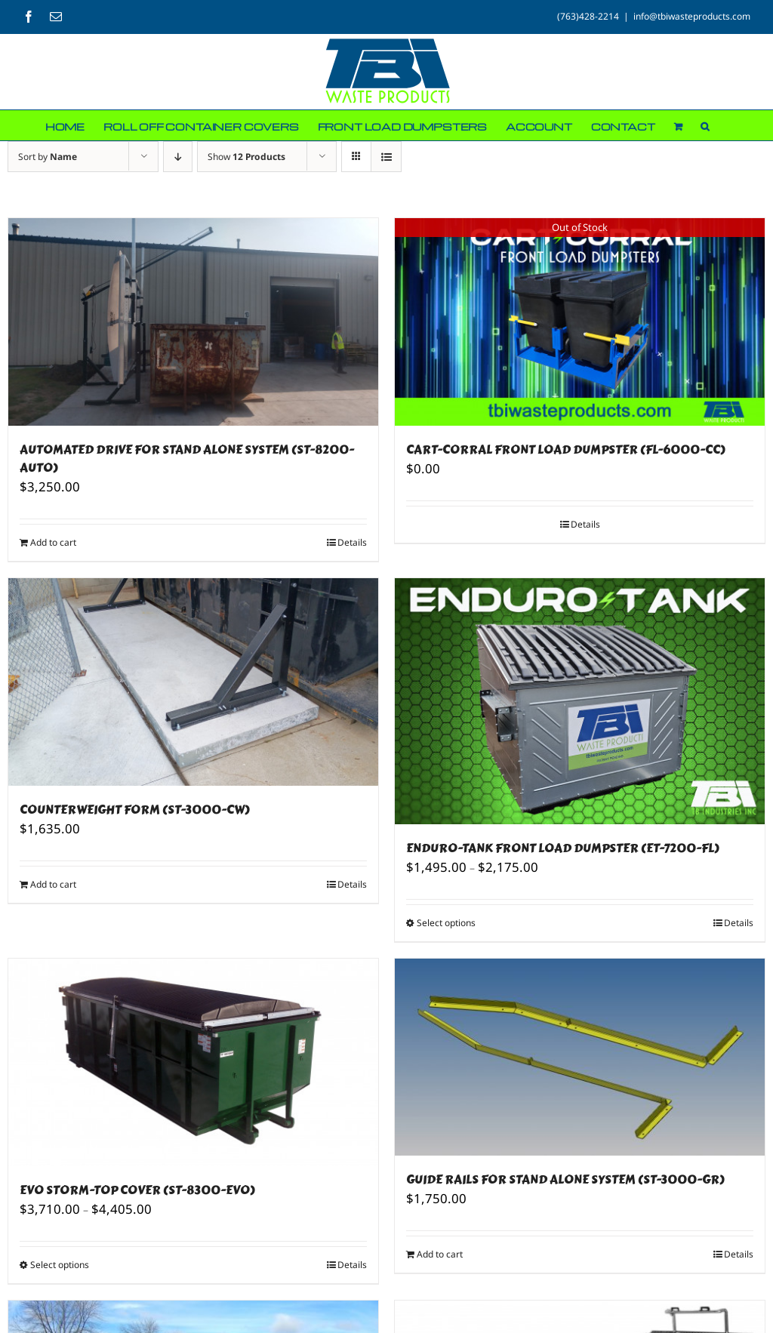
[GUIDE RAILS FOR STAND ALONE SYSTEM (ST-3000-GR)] (580, 1057)
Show (246, 156)
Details (352, 542)
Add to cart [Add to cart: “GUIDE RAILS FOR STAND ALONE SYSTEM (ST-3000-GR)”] (440, 1254)
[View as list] (386, 156)
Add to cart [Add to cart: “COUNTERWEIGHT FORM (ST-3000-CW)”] (53, 884)
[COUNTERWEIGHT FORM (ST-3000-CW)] (193, 682)
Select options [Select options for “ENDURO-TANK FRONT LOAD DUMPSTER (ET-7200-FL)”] (446, 922)
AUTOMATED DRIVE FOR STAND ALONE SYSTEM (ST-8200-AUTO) (187, 458)
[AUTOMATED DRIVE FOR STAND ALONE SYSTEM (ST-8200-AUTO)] (193, 322)
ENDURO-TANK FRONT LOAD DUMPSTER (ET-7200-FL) (562, 848)
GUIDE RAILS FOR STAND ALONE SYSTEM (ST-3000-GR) (565, 1179)
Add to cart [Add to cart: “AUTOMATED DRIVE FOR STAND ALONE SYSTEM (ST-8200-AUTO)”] (53, 542)
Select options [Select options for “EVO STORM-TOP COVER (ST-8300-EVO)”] (59, 1264)
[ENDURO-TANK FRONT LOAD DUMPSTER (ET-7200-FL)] (580, 701)
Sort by (47, 156)
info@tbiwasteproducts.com (691, 16)
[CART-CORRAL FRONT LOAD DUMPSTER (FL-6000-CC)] (580, 322)
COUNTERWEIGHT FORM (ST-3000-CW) (135, 809)
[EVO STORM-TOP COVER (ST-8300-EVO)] (193, 1062)
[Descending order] (177, 156)
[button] (705, 125)
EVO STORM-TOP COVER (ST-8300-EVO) (137, 1190)
